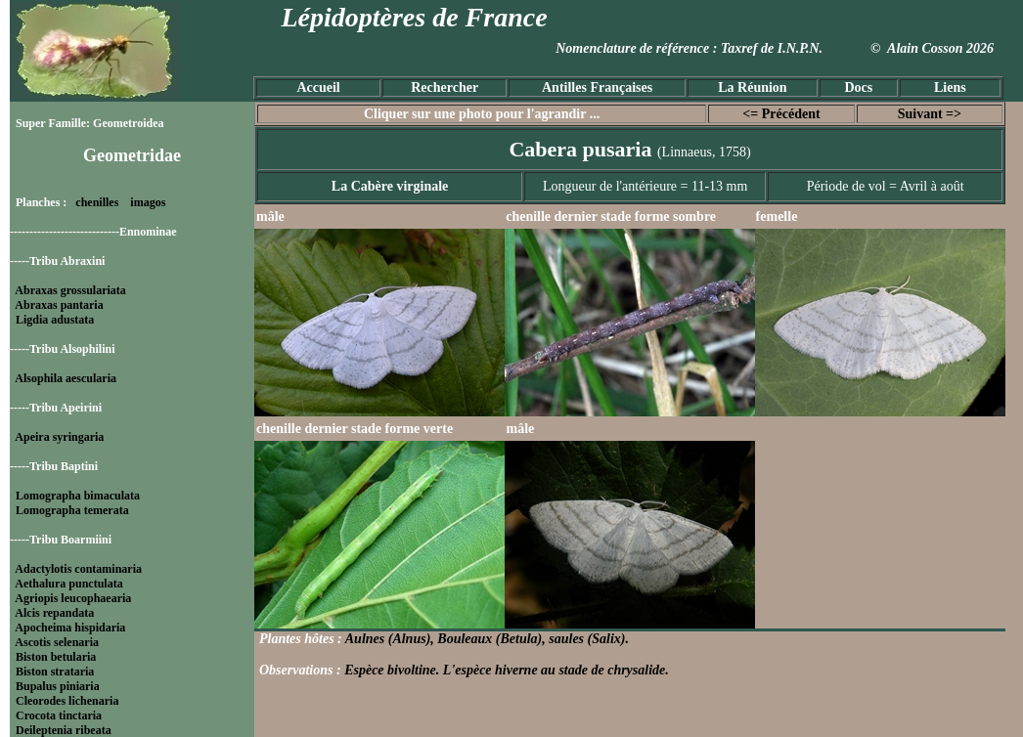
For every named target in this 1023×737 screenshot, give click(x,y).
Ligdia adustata (55, 319)
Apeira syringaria (59, 437)
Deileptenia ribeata (63, 730)
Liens (950, 87)
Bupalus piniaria (58, 686)
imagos (147, 202)
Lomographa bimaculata (78, 495)
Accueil (317, 87)
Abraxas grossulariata (70, 290)
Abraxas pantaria (59, 305)
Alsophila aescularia (65, 378)
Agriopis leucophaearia (73, 598)
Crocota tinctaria (59, 715)
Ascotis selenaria (57, 642)
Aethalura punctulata (68, 583)
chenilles (96, 202)
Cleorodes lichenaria (67, 701)
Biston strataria (55, 671)
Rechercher (444, 87)
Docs (858, 87)
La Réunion (752, 87)
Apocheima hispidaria (70, 627)
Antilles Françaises (597, 87)
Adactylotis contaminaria (78, 569)
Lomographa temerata (72, 510)
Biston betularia (56, 657)
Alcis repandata (54, 613)
